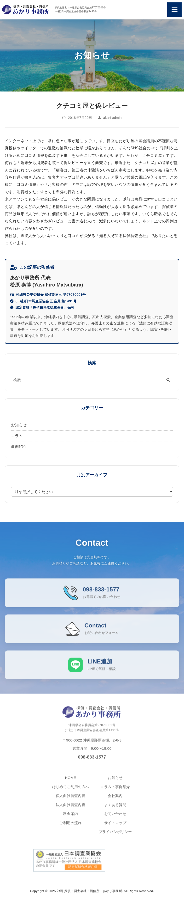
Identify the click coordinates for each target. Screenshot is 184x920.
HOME (70, 781)
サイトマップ (115, 826)
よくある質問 (115, 808)
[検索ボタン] (168, 380)
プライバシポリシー (115, 835)
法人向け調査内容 (70, 808)
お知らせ (19, 425)
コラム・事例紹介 (115, 790)
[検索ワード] (92, 380)
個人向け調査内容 (70, 799)
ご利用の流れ (70, 826)
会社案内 (115, 799)
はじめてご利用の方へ (70, 790)
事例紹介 (19, 447)
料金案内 (70, 817)
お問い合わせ (115, 817)
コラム (17, 436)
